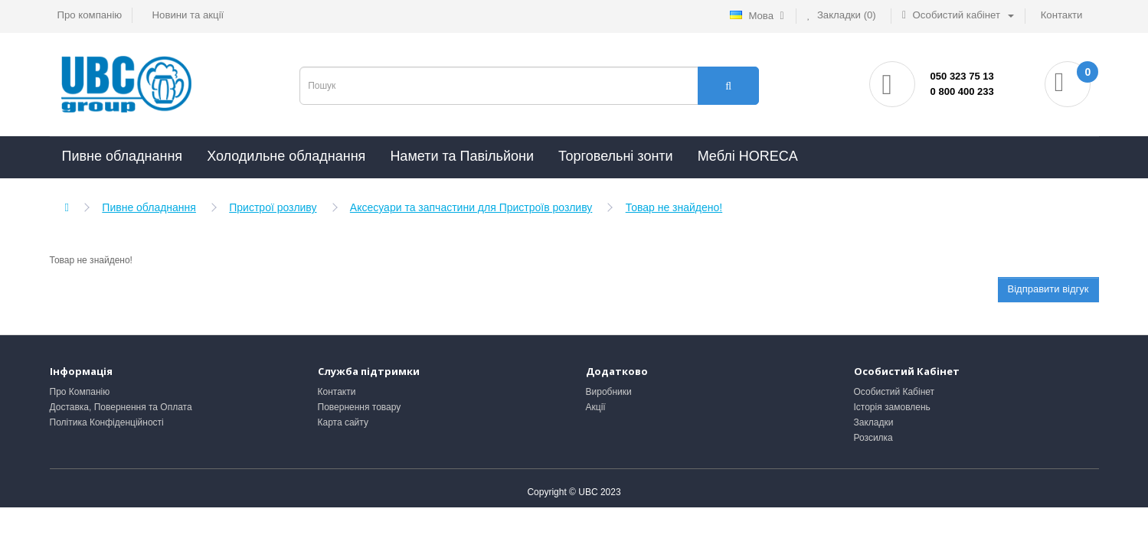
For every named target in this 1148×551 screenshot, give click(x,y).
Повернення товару (359, 407)
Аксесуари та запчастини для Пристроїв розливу (471, 207)
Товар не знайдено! (674, 207)
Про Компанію (80, 391)
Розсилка (873, 437)
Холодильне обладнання (286, 156)
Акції (596, 407)
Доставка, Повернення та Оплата (121, 407)
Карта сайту (343, 422)
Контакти (337, 391)
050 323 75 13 (962, 76)
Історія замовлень (892, 407)
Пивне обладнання (122, 156)
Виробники (609, 391)
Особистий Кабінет (894, 391)
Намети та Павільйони (462, 156)
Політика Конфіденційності (107, 422)
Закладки (874, 422)
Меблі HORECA (748, 156)
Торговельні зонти (615, 156)
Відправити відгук (1048, 289)
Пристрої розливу (272, 207)
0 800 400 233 (962, 91)
